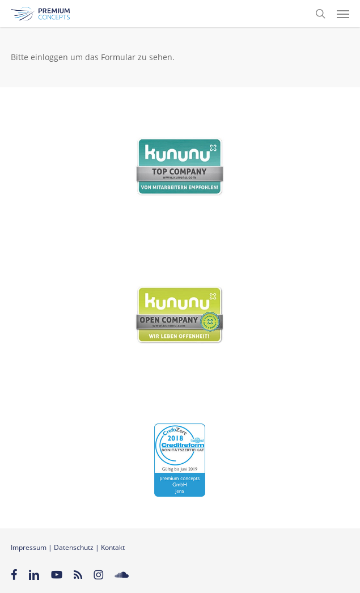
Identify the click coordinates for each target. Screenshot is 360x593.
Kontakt (113, 547)
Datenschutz (74, 547)
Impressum (28, 547)
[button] (343, 13)
